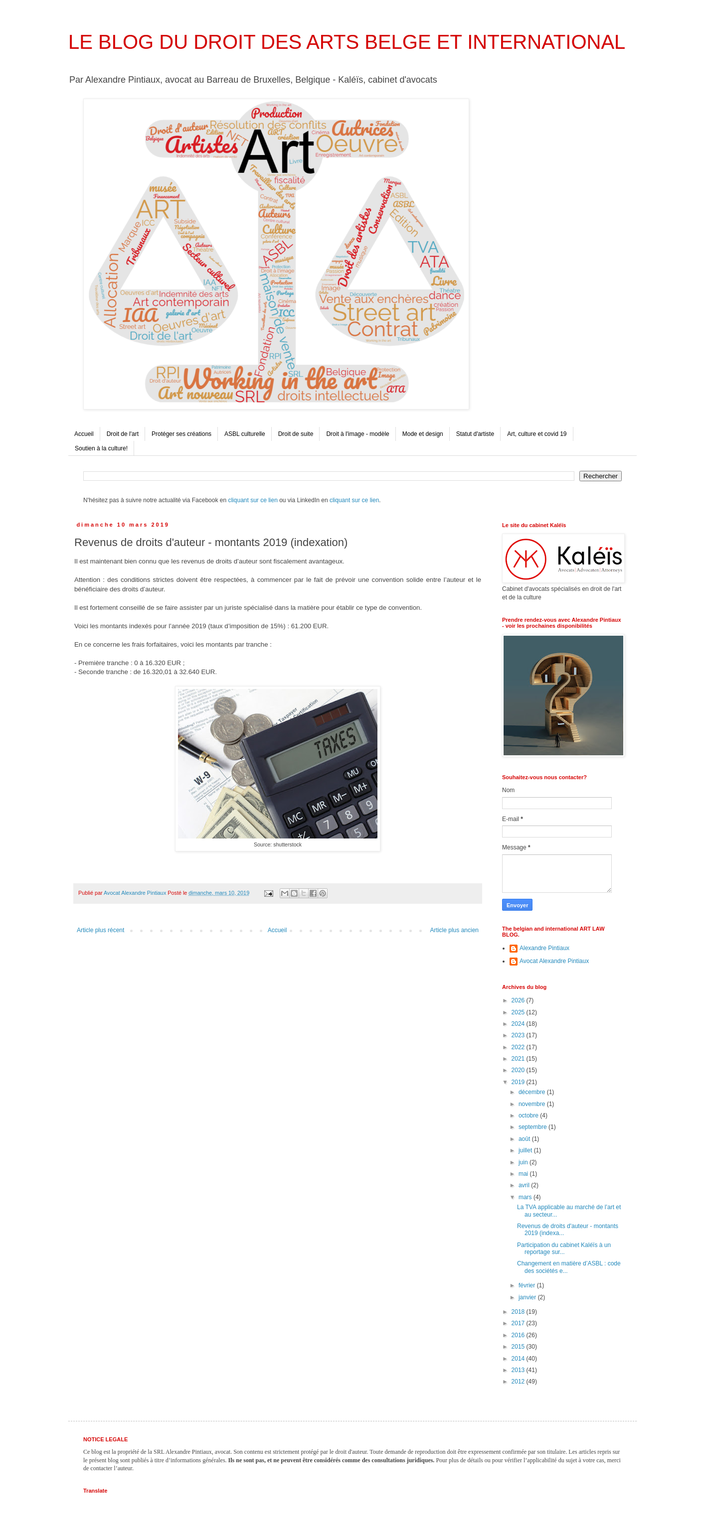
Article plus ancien (454, 930)
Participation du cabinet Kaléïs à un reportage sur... (564, 1248)
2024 (519, 1023)
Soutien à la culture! (101, 448)
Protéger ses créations (181, 433)
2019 (519, 1082)
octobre (529, 1115)
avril (525, 1185)
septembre (533, 1126)
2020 (519, 1070)
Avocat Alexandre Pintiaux (554, 961)
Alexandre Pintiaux (544, 948)
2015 (519, 1346)
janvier (528, 1297)
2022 (519, 1047)
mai (524, 1173)
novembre (533, 1104)
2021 (519, 1058)
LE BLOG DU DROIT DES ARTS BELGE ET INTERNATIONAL (346, 42)
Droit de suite (296, 433)
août (525, 1138)
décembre (533, 1092)
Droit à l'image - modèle (357, 433)
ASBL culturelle (244, 433)
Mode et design (422, 433)
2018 (519, 1311)
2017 (519, 1323)
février (528, 1285)
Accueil (84, 433)
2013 (519, 1370)
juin (524, 1162)
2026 (519, 1000)
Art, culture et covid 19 (536, 433)
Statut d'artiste (475, 433)
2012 (519, 1381)
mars (526, 1197)
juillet (526, 1150)
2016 (519, 1335)
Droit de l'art (123, 433)
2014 (519, 1358)
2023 (519, 1035)
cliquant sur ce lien (252, 500)
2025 (519, 1012)
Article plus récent (100, 930)
